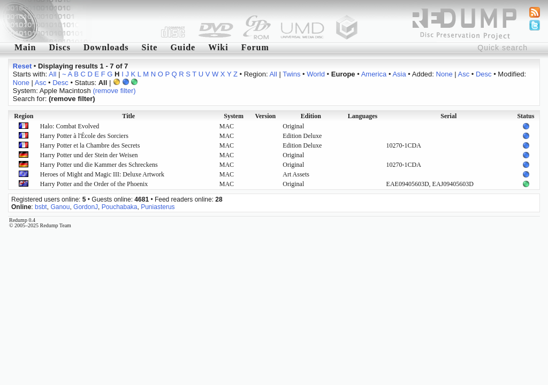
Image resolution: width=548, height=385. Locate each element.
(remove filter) (114, 91)
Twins (291, 74)
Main (25, 47)
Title (128, 116)
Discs (60, 47)
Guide (182, 47)
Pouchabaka (120, 207)
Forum (255, 47)
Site (150, 47)
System (233, 116)
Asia (399, 74)
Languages (362, 116)
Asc (464, 74)
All (52, 74)
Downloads (106, 47)
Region (23, 116)
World (316, 74)
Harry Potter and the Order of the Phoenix (94, 184)
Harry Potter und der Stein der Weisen (89, 155)
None (444, 74)
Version (265, 116)
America (374, 74)
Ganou (60, 207)
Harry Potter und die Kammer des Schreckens (99, 164)
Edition (311, 116)
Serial (448, 116)
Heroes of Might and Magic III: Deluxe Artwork (102, 174)
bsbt (41, 207)
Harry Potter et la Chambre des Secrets (90, 145)
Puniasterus (157, 207)
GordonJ (85, 207)
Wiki (218, 47)
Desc (484, 74)
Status (525, 116)
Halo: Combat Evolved (70, 126)
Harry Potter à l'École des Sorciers (84, 136)
